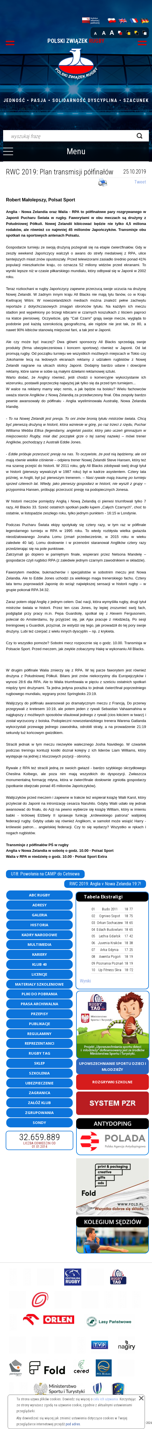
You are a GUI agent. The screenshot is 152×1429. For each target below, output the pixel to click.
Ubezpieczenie (39, 1083)
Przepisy (39, 1013)
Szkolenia (39, 1073)
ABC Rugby (39, 895)
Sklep (39, 1063)
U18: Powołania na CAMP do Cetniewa (45, 874)
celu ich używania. (106, 1399)
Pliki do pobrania (39, 993)
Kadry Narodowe (39, 934)
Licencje (39, 974)
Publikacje (39, 1023)
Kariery (39, 954)
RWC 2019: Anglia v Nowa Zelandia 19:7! (105, 883)
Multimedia (39, 944)
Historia (39, 924)
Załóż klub (39, 1102)
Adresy (39, 905)
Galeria (39, 914)
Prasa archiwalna (39, 1003)
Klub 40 (39, 964)
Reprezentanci (39, 1043)
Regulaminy (39, 1033)
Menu (76, 151)
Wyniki (85, 981)
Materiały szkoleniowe (39, 984)
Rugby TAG (39, 1053)
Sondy (39, 1122)
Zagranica (39, 1092)
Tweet (140, 182)
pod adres (73, 1424)
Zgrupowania (39, 1112)
